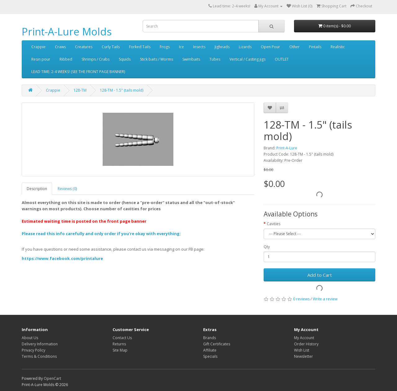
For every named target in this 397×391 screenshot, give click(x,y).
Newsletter (303, 356)
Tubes (214, 59)
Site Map (120, 350)
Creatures (83, 46)
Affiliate (209, 350)
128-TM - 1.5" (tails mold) (121, 90)
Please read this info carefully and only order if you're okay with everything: (101, 233)
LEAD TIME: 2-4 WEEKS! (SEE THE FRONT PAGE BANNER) (78, 71)
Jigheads (222, 46)
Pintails (315, 46)
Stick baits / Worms (156, 59)
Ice (181, 46)
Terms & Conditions (39, 356)
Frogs (165, 46)
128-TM (80, 90)
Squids (125, 59)
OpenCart (52, 378)
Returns (119, 344)
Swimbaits (191, 59)
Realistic (338, 46)
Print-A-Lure (286, 148)
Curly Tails (111, 46)
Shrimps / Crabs (95, 59)
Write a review (325, 299)
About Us (30, 337)
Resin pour (40, 59)
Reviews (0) (67, 188)
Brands (209, 337)
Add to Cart (319, 275)
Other (294, 46)
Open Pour (270, 46)
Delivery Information (40, 344)
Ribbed (66, 59)
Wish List (301, 350)
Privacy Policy (33, 350)
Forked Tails (139, 46)
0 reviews (301, 299)
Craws (60, 46)
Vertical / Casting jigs (247, 59)
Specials (210, 356)
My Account (304, 337)
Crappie (38, 46)
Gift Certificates (216, 344)
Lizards (245, 46)
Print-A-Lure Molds (67, 32)
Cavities (273, 223)
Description (37, 188)
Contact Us (122, 337)
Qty (267, 246)
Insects (199, 46)
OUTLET (282, 59)
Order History (306, 344)
